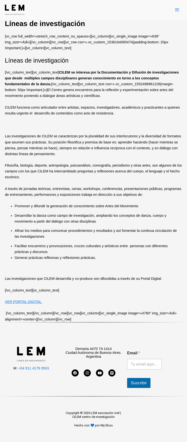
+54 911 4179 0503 (33, 368)
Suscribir (139, 383)
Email (133, 353)
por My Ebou (104, 425)
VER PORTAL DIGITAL (23, 302)
